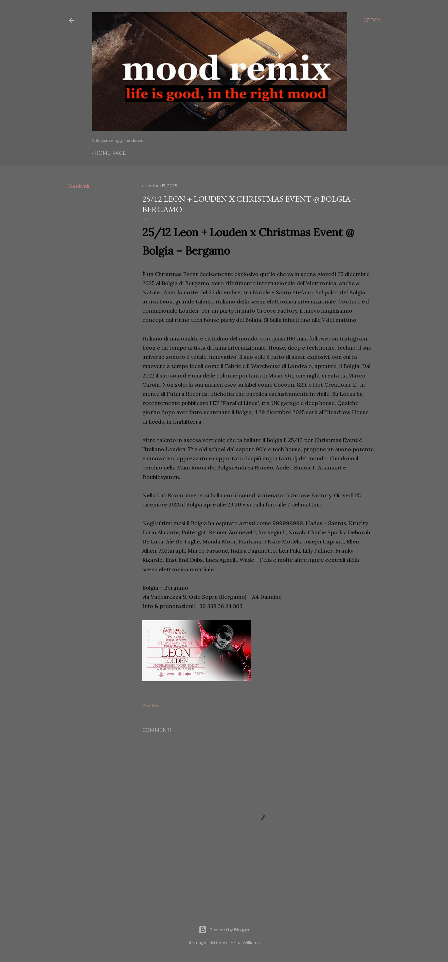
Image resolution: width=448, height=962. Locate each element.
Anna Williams (245, 942)
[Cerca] (372, 20)
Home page (110, 153)
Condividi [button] (78, 186)
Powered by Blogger (224, 930)
